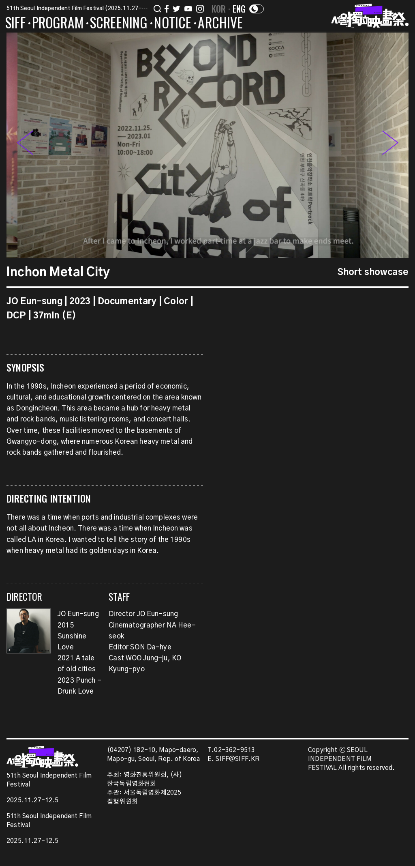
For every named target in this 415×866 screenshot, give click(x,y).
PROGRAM (57, 24)
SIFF (15, 24)
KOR (219, 8)
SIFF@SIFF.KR (237, 759)
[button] (390, 145)
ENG (239, 8)
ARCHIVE (220, 24)
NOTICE (172, 24)
